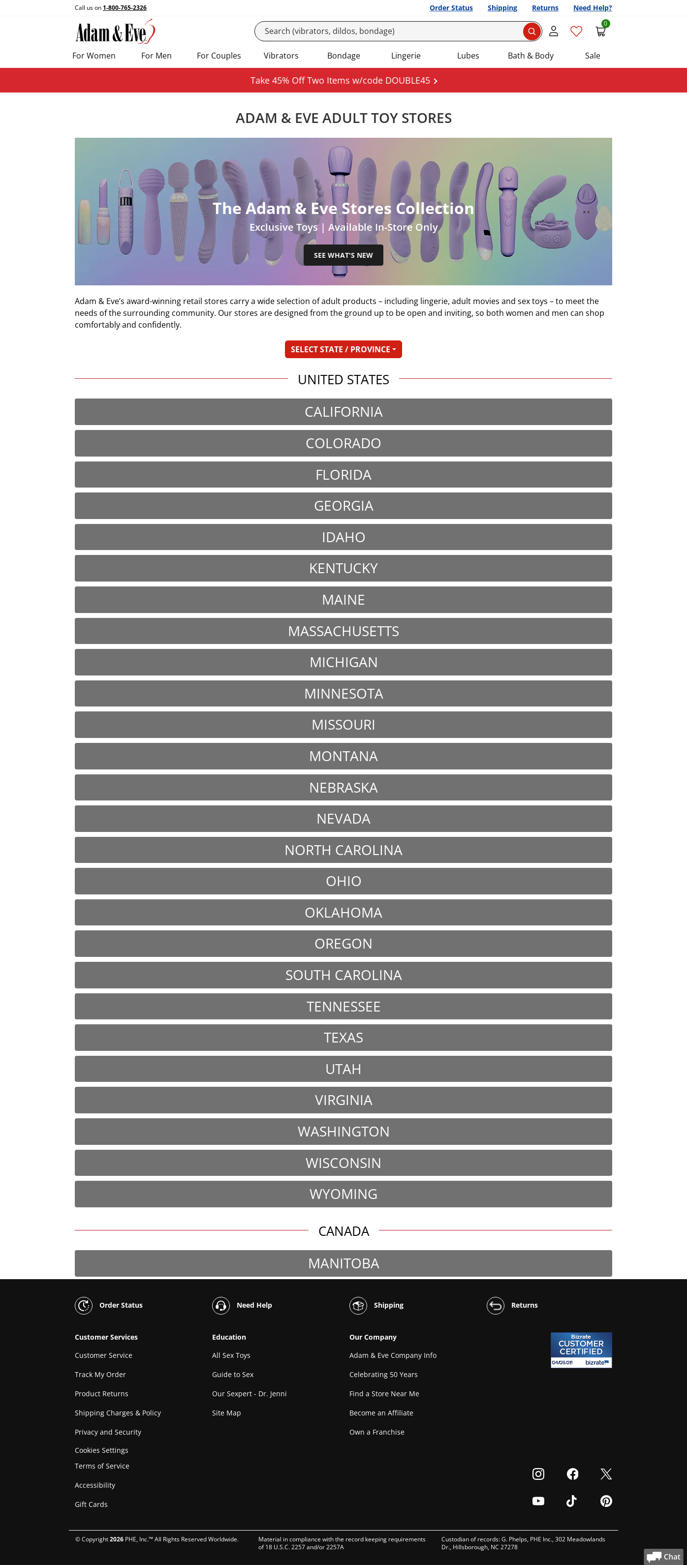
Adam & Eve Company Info (393, 1355)
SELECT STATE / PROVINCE (340, 349)
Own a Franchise (377, 1432)
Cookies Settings (101, 1450)
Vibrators (281, 55)
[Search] (398, 31)
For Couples (219, 55)
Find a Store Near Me (384, 1393)
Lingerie (406, 55)
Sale (592, 55)
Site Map (226, 1412)
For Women (94, 55)
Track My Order (100, 1374)
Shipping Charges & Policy (118, 1412)
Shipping (502, 7)
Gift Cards (91, 1504)
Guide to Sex (232, 1374)
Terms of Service (102, 1466)
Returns (545, 7)
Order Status (451, 7)
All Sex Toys (231, 1355)
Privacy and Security (108, 1432)
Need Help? (592, 7)
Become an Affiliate (381, 1412)
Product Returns (101, 1393)
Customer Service (103, 1355)
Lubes (468, 55)
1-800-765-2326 (125, 7)
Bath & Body (531, 55)
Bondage (343, 55)
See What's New (343, 255)
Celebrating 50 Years (383, 1374)
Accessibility (95, 1485)
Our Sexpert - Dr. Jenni (249, 1393)
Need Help (242, 1306)
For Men (156, 55)
